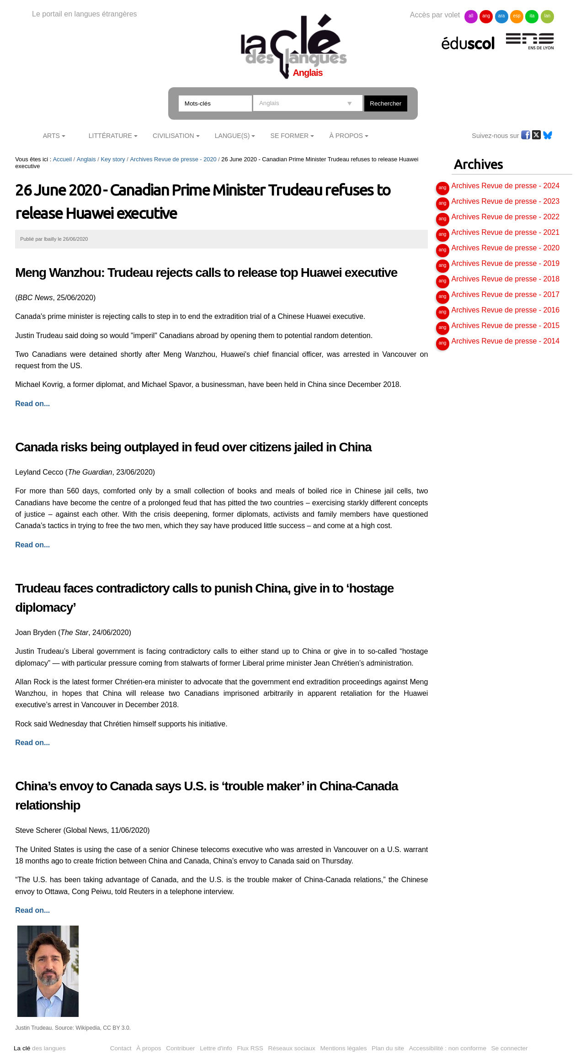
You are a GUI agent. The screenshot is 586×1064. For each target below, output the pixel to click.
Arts (51, 135)
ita (532, 15)
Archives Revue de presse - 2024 (506, 186)
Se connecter (509, 1048)
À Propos (346, 135)
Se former (290, 135)
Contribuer (180, 1048)
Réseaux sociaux (291, 1048)
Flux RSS (250, 1048)
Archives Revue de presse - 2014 (506, 341)
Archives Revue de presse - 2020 (173, 159)
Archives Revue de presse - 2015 (506, 325)
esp (516, 15)
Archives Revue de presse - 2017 (506, 294)
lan (547, 15)
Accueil (62, 159)
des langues (39, 1048)
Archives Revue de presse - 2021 (506, 232)
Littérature (110, 135)
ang (486, 15)
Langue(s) (232, 135)
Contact (121, 1048)
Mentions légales (343, 1048)
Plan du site (388, 1048)
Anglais (86, 159)
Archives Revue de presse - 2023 (506, 201)
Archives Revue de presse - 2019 (506, 263)
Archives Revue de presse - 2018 (506, 279)
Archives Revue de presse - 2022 (506, 217)
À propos (148, 1048)
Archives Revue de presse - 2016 (506, 310)
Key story (113, 159)
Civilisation (173, 135)
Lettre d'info (216, 1048)
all (471, 15)
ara (501, 15)
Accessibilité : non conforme (447, 1048)
